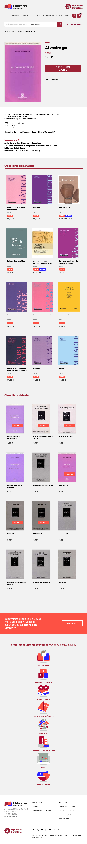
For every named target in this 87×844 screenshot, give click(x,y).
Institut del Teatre (19, 116)
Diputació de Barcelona (26, 119)
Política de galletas (65, 815)
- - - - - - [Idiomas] (65, 15)
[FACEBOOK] (33, 829)
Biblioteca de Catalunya (14, 148)
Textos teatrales (51, 80)
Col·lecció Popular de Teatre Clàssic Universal (33, 132)
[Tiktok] (58, 829)
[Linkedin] (50, 829)
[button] (79, 16)
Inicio (6, 31)
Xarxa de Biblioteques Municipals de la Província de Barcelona (30, 146)
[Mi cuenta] (74, 16)
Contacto (35, 807)
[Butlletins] (54, 829)
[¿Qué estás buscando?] (16, 24)
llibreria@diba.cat (10, 816)
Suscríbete (72, 623)
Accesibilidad (64, 819)
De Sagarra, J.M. (43, 114)
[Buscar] (59, 24)
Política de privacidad (66, 811)
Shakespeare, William (20, 114)
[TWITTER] (37, 829)
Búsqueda (74, 24)
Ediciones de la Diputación (41, 811)
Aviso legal (63, 803)
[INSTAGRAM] (46, 829)
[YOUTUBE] (42, 829)
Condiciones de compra (67, 807)
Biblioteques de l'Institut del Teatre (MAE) (22, 151)
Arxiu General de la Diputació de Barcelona (22, 143)
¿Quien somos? (37, 803)
